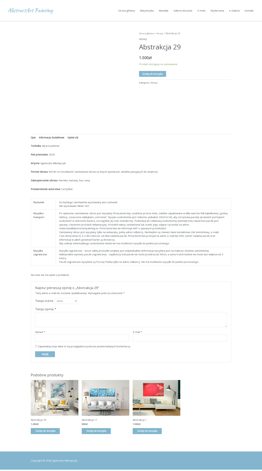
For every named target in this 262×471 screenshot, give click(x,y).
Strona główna (126, 10)
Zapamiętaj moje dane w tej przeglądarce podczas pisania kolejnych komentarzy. (84, 347)
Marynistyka (147, 10)
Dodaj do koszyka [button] (47, 432)
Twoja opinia (45, 310)
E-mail (137, 332)
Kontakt (249, 10)
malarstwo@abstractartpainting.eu (79, 228)
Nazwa (40, 332)
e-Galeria (234, 10)
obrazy (160, 33)
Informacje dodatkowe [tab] (52, 137)
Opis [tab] (33, 137)
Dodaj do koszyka (152, 74)
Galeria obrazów (182, 10)
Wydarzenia (217, 10)
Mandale (163, 10)
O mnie (201, 10)
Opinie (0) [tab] (74, 137)
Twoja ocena (44, 301)
